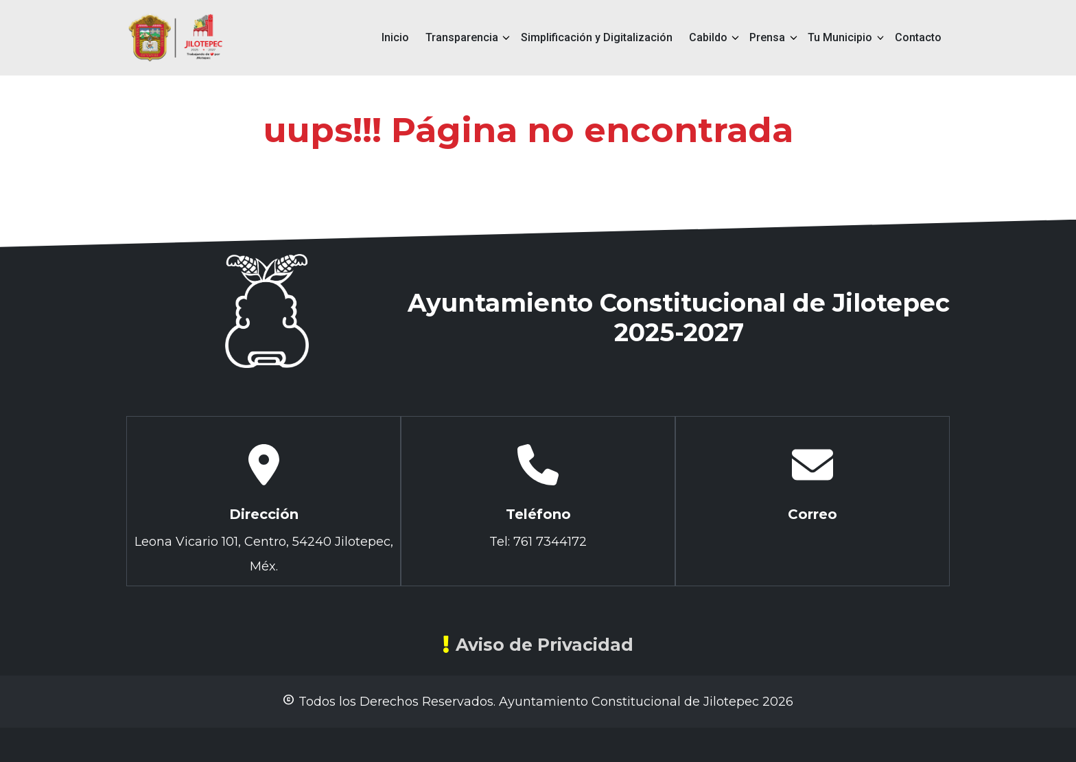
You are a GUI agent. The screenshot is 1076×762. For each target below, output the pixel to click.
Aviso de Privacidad (538, 644)
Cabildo (708, 37)
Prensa (767, 37)
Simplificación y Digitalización (596, 37)
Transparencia (461, 37)
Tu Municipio (840, 37)
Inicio (395, 37)
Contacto (918, 37)
